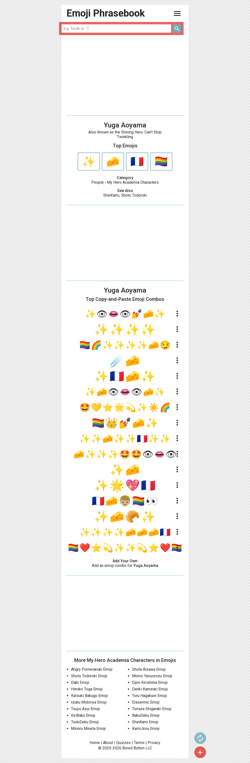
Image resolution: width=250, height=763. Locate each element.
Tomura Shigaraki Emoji (151, 708)
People (97, 182)
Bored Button (133, 748)
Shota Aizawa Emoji (149, 669)
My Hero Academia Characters (133, 182)
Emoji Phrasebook (105, 13)
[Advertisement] (125, 75)
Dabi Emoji (80, 682)
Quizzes (123, 742)
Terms (139, 742)
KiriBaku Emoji (83, 715)
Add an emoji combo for (125, 565)
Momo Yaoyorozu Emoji (152, 676)
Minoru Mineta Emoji (88, 728)
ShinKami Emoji (145, 722)
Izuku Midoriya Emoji (88, 702)
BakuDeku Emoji (145, 715)
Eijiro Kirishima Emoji (149, 682)
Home (95, 742)
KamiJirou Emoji (145, 728)
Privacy (154, 742)
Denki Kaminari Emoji (150, 689)
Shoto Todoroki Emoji (89, 676)
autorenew (198, 738)
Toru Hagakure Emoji (149, 695)
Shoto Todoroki (134, 195)
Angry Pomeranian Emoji (91, 669)
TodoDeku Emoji (85, 722)
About (108, 742)
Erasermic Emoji (145, 702)
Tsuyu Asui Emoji (85, 708)
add (198, 752)
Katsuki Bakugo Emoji (89, 695)
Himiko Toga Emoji (87, 689)
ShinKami (111, 195)
